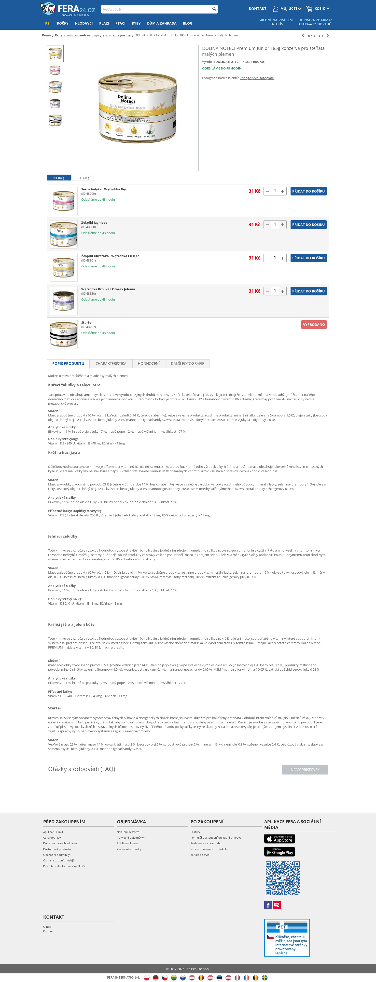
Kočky (63, 23)
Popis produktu (68, 363)
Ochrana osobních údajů (59, 860)
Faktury (195, 832)
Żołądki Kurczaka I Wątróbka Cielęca (110, 256)
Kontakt (48, 931)
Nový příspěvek (305, 769)
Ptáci (120, 23)
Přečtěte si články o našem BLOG (64, 866)
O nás (47, 926)
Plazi (104, 23)
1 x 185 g (58, 178)
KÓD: (246, 61)
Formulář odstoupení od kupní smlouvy (216, 837)
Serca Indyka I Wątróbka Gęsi (104, 189)
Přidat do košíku (308, 191)
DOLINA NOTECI (227, 62)
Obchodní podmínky (56, 855)
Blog (187, 23)
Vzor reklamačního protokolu (209, 849)
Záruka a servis (200, 855)
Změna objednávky (129, 849)
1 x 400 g (83, 178)
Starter (87, 322)
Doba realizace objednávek (60, 843)
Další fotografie (187, 363)
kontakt (257, 8)
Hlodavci (84, 23)
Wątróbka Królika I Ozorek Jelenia (108, 289)
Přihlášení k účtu (127, 843)
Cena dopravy (52, 837)
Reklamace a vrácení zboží (207, 843)
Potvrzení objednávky (131, 837)
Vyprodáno (314, 324)
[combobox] (159, 9)
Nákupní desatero (128, 832)
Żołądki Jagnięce (94, 222)
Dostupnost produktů (57, 849)
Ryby (136, 23)
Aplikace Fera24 (53, 832)
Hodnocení (149, 363)
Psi (48, 23)
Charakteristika (111, 363)
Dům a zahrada (162, 23)
